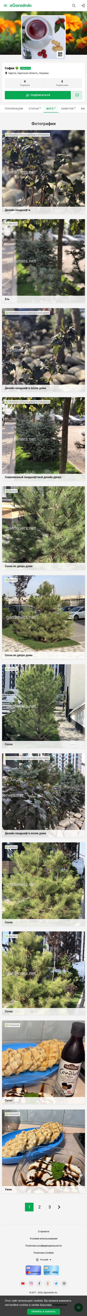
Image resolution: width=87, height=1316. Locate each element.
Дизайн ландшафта (17, 210)
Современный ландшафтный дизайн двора (33, 477)
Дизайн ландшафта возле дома (25, 388)
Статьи (35, 108)
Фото (51, 108)
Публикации (14, 108)
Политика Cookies (44, 1252)
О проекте (43, 1231)
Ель (7, 299)
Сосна (9, 744)
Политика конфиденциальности (43, 1245)
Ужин (8, 1189)
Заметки (68, 108)
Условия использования (43, 1238)
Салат (9, 1100)
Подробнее (60, 1304)
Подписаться (40, 95)
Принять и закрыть (43, 1311)
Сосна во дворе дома (18, 566)
